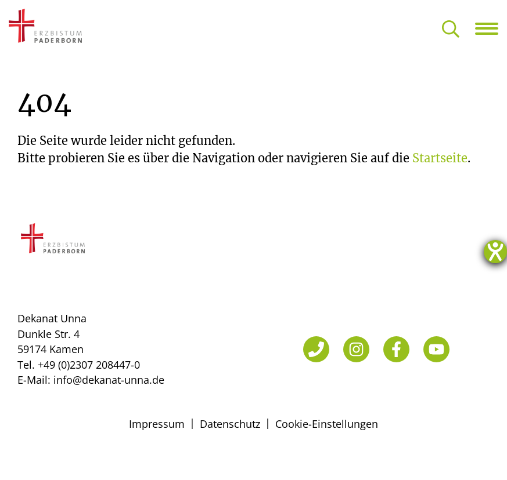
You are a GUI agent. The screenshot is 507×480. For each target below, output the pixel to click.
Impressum (157, 424)
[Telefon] (316, 349)
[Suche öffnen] (450, 30)
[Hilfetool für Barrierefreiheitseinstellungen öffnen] (495, 251)
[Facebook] (396, 349)
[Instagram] (356, 349)
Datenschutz (230, 424)
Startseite (440, 158)
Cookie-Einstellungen (326, 424)
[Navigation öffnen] (491, 28)
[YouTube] (436, 349)
